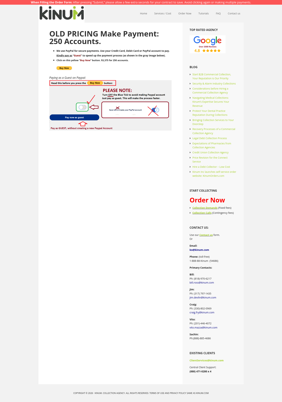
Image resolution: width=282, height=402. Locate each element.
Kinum (61, 14)
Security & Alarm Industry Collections (214, 83)
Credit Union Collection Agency (210, 152)
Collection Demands (204, 207)
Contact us (206, 235)
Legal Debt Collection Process (209, 138)
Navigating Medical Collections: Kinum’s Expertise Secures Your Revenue (210, 102)
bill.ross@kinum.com (202, 282)
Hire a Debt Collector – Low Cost (211, 166)
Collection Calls (202, 212)
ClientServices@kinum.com (207, 360)
